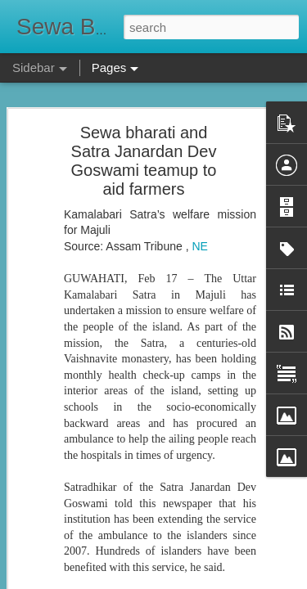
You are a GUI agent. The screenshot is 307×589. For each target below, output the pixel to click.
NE (199, 216)
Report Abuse (252, 580)
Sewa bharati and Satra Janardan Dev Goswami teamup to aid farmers (144, 131)
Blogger (205, 580)
